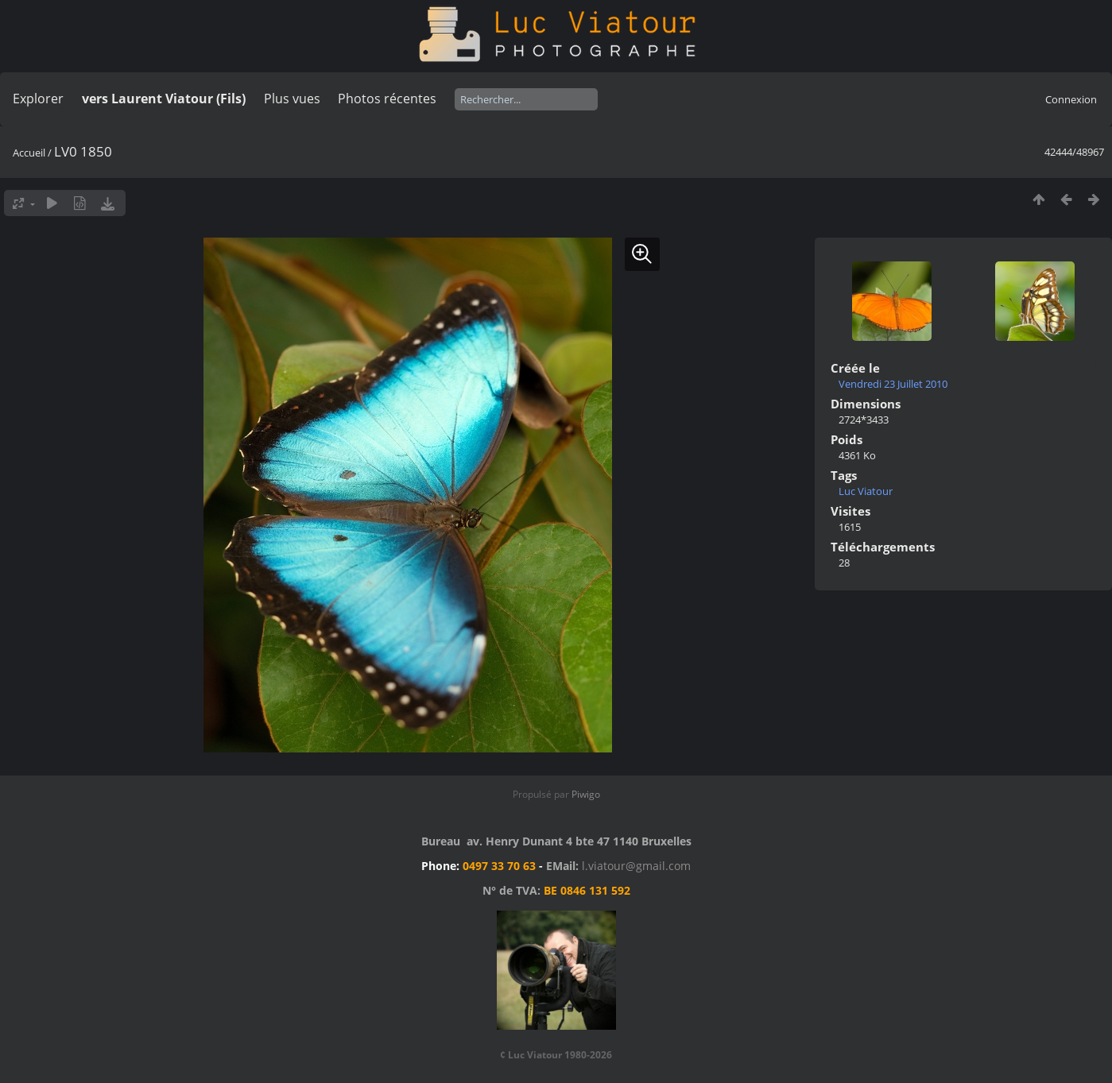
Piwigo (585, 794)
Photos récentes (387, 98)
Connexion (1071, 99)
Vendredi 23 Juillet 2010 (893, 384)
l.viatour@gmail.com (636, 865)
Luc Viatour (866, 491)
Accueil (29, 152)
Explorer (38, 98)
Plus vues (292, 98)
